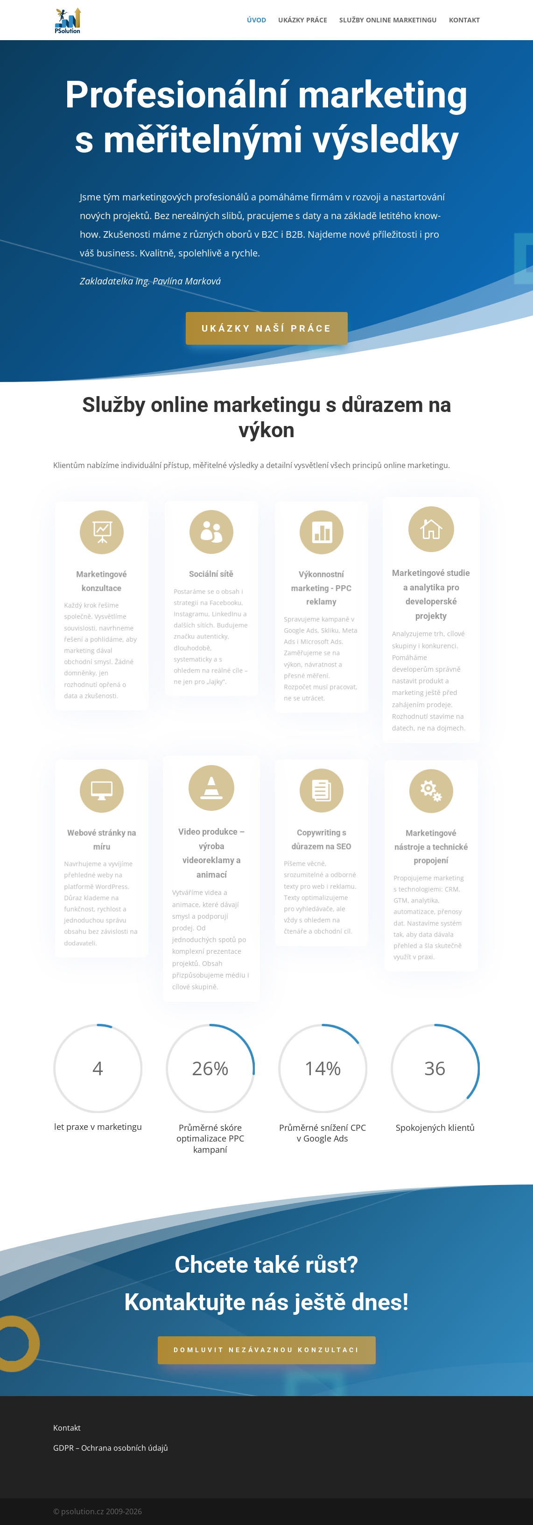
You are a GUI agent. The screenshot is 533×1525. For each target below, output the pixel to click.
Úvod (256, 20)
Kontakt (464, 20)
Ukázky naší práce (267, 328)
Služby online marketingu (388, 20)
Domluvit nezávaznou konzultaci (267, 1350)
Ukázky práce (302, 20)
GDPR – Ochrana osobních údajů (110, 1448)
